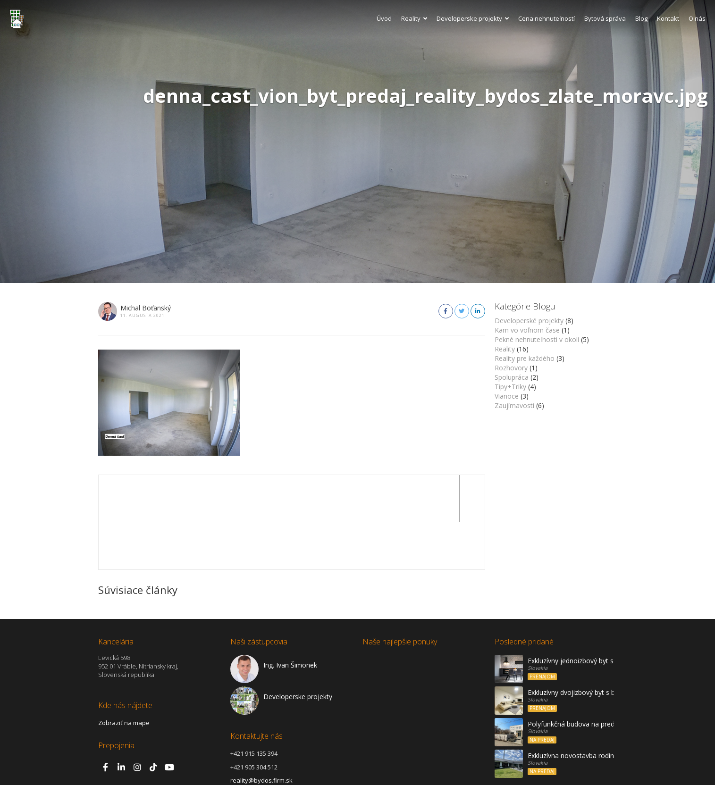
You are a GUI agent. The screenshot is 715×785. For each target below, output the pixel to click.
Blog (641, 18)
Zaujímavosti (514, 405)
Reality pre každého (525, 358)
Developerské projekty (529, 320)
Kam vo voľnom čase (527, 330)
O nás (697, 18)
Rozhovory (511, 367)
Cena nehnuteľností (546, 18)
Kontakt (668, 18)
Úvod (384, 18)
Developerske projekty (473, 18)
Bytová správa (605, 18)
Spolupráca (512, 377)
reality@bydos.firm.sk (261, 733)
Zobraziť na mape (124, 675)
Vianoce (507, 396)
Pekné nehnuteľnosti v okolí (537, 339)
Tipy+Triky (510, 386)
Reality (414, 18)
